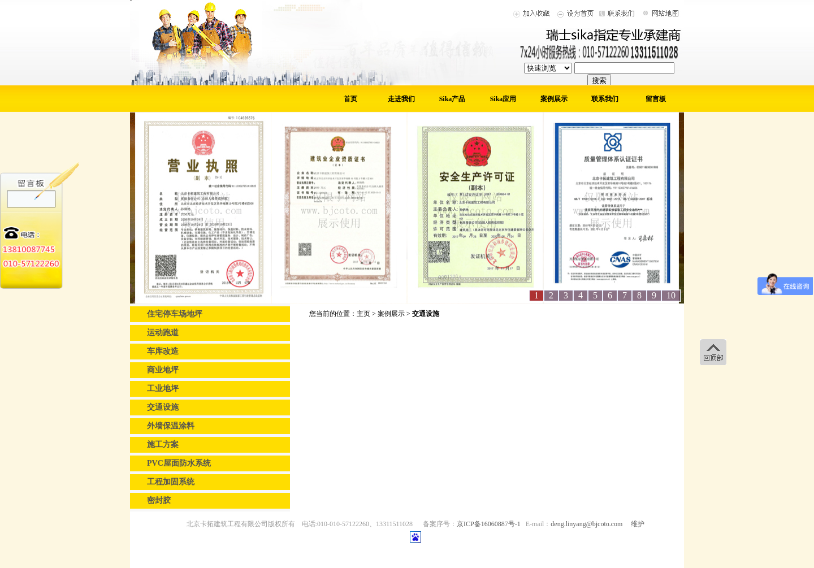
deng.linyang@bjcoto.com (586, 524)
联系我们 (604, 99)
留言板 (656, 99)
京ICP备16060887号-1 (489, 524)
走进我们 (401, 99)
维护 (637, 524)
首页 (350, 99)
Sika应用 (503, 99)
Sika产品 (452, 99)
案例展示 (554, 99)
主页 (363, 314)
